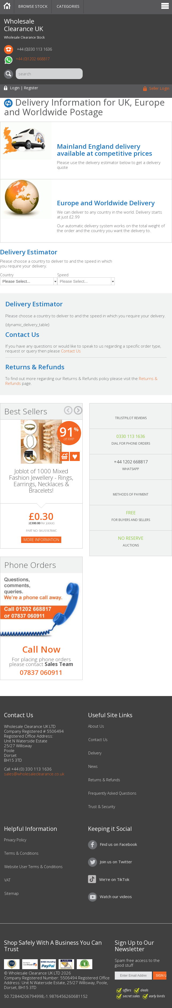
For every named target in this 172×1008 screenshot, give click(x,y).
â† (68, 410)
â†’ (78, 410)
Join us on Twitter (116, 861)
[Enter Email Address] (133, 976)
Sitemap (11, 893)
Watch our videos (116, 896)
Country (6, 274)
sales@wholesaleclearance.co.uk (34, 773)
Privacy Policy (15, 840)
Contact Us (71, 351)
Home (7, 6)
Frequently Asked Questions (112, 793)
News (93, 766)
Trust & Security (101, 806)
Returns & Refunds (104, 780)
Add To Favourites (74, 456)
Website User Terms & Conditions (33, 866)
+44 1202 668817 (131, 462)
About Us (96, 726)
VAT (7, 880)
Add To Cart (64, 456)
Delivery (94, 753)
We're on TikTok (114, 879)
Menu (165, 6)
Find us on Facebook (118, 844)
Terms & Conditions (21, 853)
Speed (62, 274)
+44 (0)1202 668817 (33, 58)
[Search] (10, 74)
